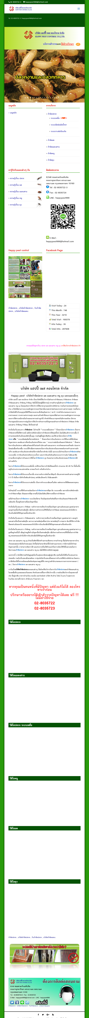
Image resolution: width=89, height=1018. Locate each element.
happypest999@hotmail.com (32, 18)
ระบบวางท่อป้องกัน (58, 131)
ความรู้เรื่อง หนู (16, 198)
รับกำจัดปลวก (33, 1006)
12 (52, 97)
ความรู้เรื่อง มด (16, 185)
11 (50, 97)
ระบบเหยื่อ (55, 118)
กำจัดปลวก (52, 114)
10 (48, 97)
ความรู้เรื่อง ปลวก (17, 179)
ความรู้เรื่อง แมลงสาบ (18, 192)
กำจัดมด (51, 140)
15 (58, 97)
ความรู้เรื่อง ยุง (16, 205)
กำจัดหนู (51, 154)
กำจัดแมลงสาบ (54, 147)
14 (56, 97)
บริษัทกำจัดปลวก (26, 308)
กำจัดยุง (51, 160)
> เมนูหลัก (12, 113)
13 (54, 97)
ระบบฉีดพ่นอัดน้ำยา (59, 125)
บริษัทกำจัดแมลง (21, 311)
